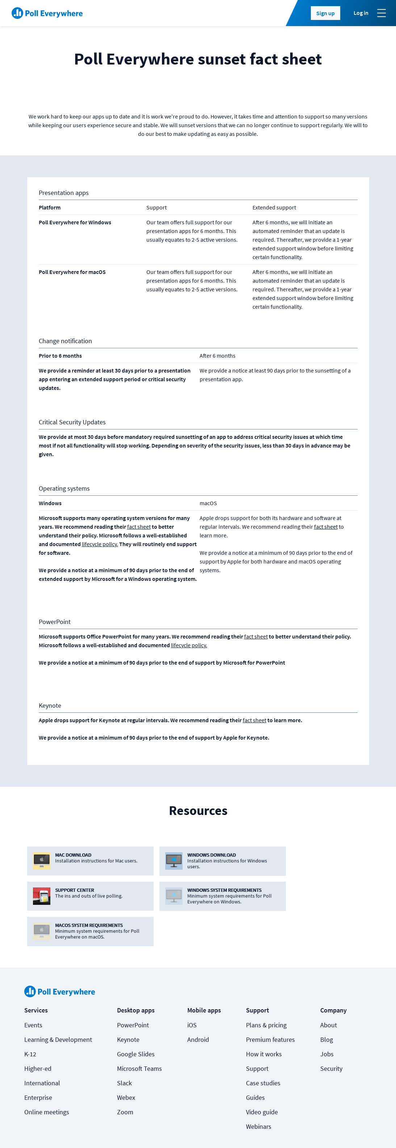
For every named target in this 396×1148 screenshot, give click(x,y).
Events (33, 990)
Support (257, 1033)
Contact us (353, 1130)
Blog (326, 1004)
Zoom (125, 1077)
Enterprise (38, 1062)
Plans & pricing (266, 990)
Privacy (125, 1130)
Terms (96, 1130)
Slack (124, 1048)
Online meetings (46, 1077)
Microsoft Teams (139, 1033)
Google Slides (136, 1019)
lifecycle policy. (100, 544)
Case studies (263, 1048)
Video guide (262, 1077)
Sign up (325, 13)
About (328, 990)
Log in (361, 12)
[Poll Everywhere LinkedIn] (309, 1130)
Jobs (327, 1019)
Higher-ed (37, 1033)
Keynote (128, 1004)
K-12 (30, 1019)
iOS (192, 990)
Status (32, 1130)
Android (198, 1004)
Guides (255, 1062)
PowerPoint (133, 990)
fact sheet (139, 526)
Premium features (270, 1004)
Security (331, 1033)
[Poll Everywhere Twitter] (324, 1130)
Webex (126, 1062)
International (42, 1048)
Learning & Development (58, 1004)
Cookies (68, 1130)
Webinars (258, 1091)
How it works (264, 1019)
